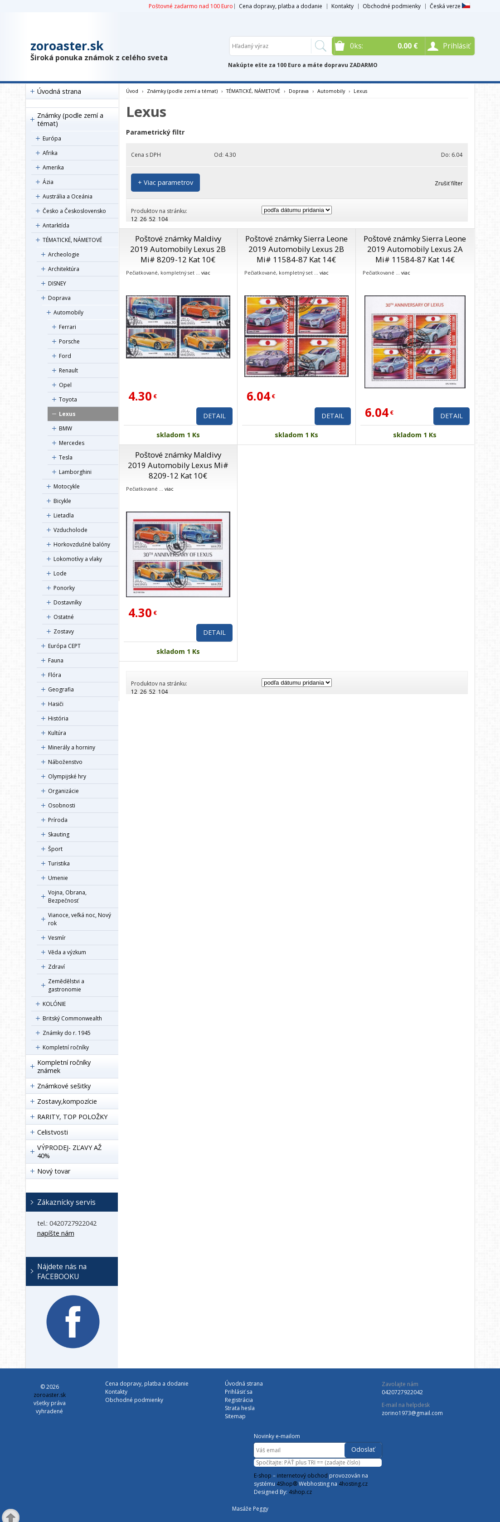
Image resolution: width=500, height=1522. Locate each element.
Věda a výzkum (67, 952)
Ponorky (64, 588)
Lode (60, 573)
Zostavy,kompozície (67, 1101)
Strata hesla (240, 1408)
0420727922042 (402, 1392)
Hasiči (55, 704)
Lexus (67, 414)
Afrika (50, 153)
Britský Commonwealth (72, 1018)
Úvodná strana (59, 91)
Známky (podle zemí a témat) (70, 119)
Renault (68, 370)
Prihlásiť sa (238, 1392)
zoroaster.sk (66, 46)
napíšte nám (55, 1233)
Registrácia (239, 1400)
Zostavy (63, 631)
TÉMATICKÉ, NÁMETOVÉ (72, 240)
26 (143, 219)
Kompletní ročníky (66, 1047)
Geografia (61, 689)
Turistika (59, 863)
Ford (65, 356)
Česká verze (450, 6)
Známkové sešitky (64, 1086)
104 (163, 219)
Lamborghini (75, 472)
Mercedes (71, 443)
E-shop (263, 1475)
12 (134, 219)
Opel (65, 385)
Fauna (55, 660)
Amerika (53, 167)
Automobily (68, 312)
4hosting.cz (353, 1484)
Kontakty (342, 6)
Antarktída (56, 225)
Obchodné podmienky (392, 6)
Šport (55, 849)
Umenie (58, 878)
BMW (65, 428)
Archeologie (63, 254)
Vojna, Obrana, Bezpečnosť (67, 896)
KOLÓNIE (54, 1004)
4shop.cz (300, 1492)
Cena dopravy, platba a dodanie (280, 6)
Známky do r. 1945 (67, 1033)
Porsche (69, 341)
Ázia (48, 182)
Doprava (59, 298)
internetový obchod (302, 1475)
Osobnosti (61, 805)
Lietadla (63, 515)
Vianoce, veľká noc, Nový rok (79, 919)
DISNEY (57, 283)
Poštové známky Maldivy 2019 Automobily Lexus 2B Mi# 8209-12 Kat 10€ (178, 249)
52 (152, 219)
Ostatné (63, 617)
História (58, 718)
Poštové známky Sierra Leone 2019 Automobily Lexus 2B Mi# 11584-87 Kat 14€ (296, 249)
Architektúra (63, 269)
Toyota (68, 399)
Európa (52, 138)
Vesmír (57, 938)
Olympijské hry (67, 776)
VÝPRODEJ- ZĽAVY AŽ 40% (69, 1151)
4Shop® (287, 1484)
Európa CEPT (64, 646)
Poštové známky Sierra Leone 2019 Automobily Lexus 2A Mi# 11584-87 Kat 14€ (415, 249)
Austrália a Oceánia (67, 196)
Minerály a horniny (71, 747)
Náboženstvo (65, 762)
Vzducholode (70, 530)
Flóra (54, 675)
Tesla (66, 457)
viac (205, 272)
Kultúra (57, 733)
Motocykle (66, 486)
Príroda (58, 820)
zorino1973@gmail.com (412, 1413)
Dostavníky (67, 602)
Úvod (132, 90)
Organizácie (63, 791)
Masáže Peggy (250, 1508)
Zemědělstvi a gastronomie (66, 985)
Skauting (58, 834)
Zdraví (56, 967)
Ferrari (67, 327)
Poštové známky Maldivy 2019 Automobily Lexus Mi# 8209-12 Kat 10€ (178, 465)
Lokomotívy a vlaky (77, 559)
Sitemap (235, 1416)
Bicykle (62, 501)
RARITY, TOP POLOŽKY (72, 1116)
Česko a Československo (74, 211)
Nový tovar (53, 1171)
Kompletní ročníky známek (64, 1066)
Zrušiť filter (449, 183)
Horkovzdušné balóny (81, 544)
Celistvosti (52, 1132)
